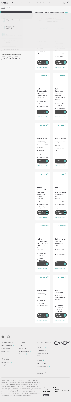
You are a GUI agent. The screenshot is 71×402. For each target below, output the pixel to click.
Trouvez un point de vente (42, 354)
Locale (46, 395)
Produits (14, 2)
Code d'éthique (41, 350)
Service (23, 2)
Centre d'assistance (42, 366)
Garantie (39, 369)
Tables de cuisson (24, 351)
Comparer (44, 28)
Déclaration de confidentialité (47, 389)
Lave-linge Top (5, 348)
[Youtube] (8, 336)
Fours (20, 345)
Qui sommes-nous (53, 2)
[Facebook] (2, 336)
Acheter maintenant (41, 62)
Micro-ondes (23, 348)
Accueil (3, 8)
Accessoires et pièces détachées (37, 2)
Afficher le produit (42, 67)
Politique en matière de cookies (56, 389)
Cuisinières (22, 354)
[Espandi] (66, 13)
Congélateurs (5, 365)
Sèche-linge (5, 351)
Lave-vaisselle (5, 354)
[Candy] (4, 3)
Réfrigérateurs (5, 362)
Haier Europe (40, 348)
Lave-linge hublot (6, 345)
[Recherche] (68, 2)
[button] (43, 55)
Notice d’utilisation (42, 363)
